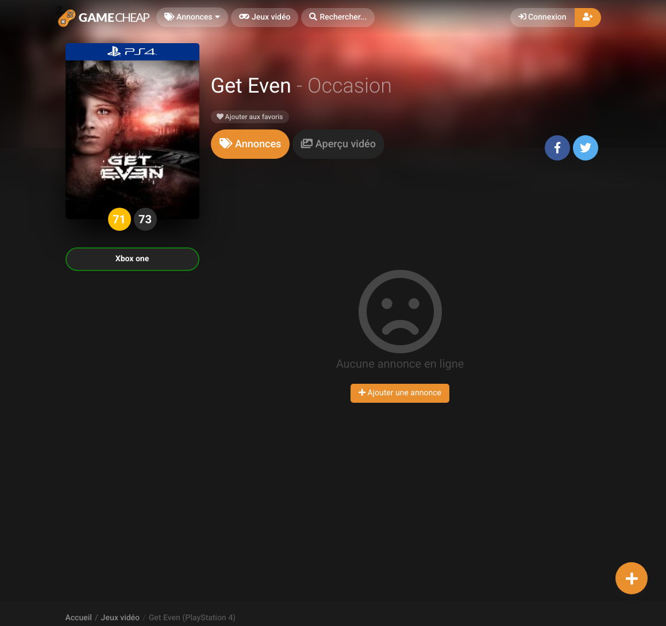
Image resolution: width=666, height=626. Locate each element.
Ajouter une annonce (400, 393)
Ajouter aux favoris (250, 117)
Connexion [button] (542, 17)
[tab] (250, 144)
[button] (338, 17)
